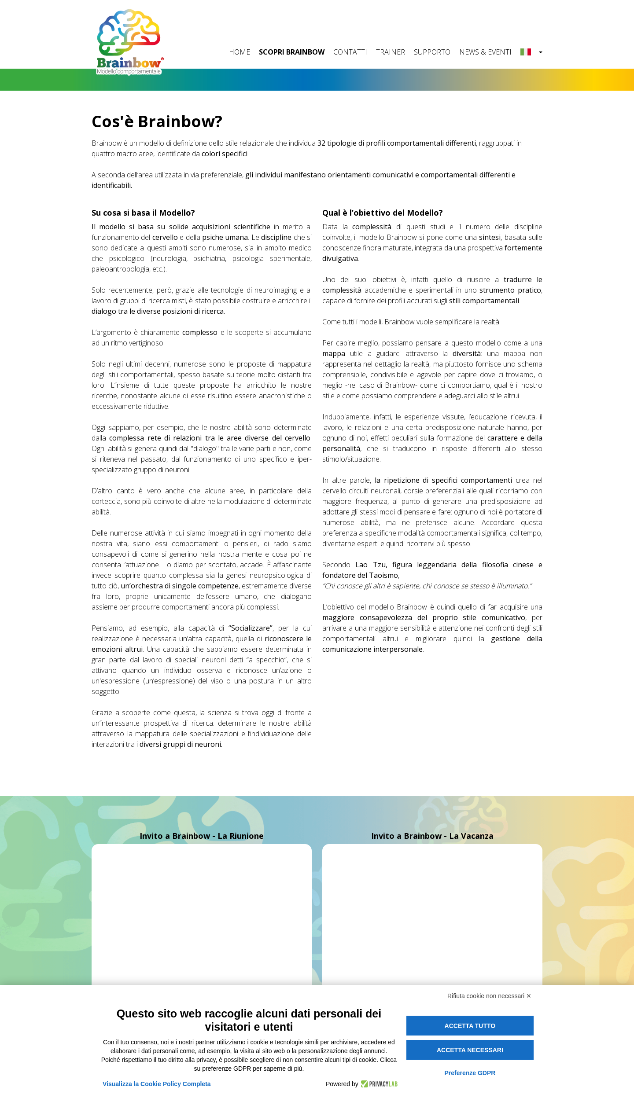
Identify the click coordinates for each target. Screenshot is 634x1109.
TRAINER (390, 52)
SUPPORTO (432, 52)
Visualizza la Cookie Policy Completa (157, 1083)
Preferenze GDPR (469, 1072)
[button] (531, 52)
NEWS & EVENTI (485, 52)
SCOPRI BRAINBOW (291, 52)
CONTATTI (350, 52)
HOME (239, 52)
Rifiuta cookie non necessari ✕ (489, 995)
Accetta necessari (470, 1050)
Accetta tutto (470, 1025)
